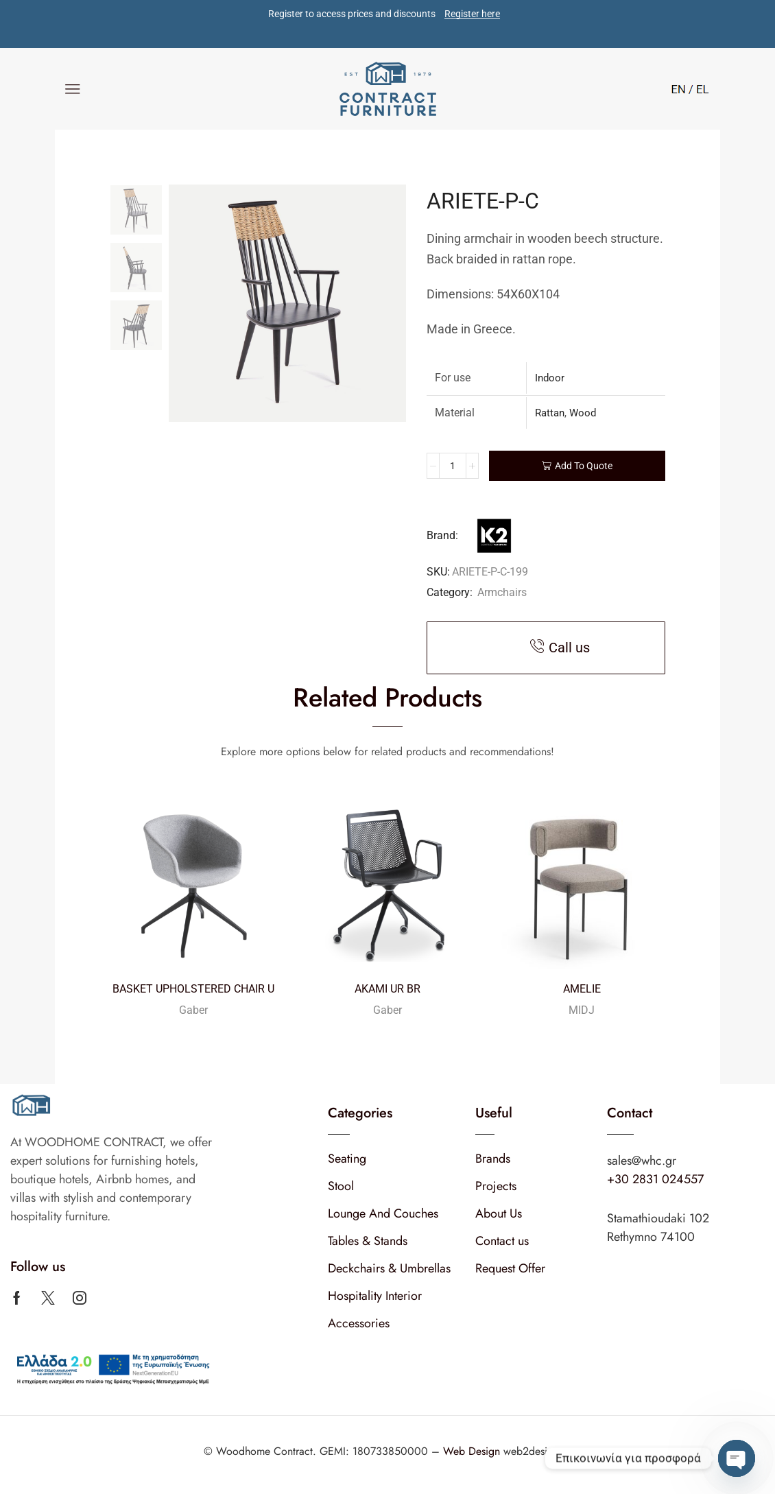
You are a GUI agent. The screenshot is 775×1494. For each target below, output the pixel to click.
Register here (472, 13)
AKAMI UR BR (387, 988)
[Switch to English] (678, 88)
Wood (582, 413)
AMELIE (582, 988)
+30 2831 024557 (655, 1179)
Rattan (549, 413)
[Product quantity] (453, 466)
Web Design (473, 1451)
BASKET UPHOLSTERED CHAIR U (193, 988)
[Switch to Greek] (699, 88)
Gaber (193, 1010)
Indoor (549, 378)
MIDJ (582, 1010)
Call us (569, 647)
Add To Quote (583, 465)
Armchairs (502, 592)
